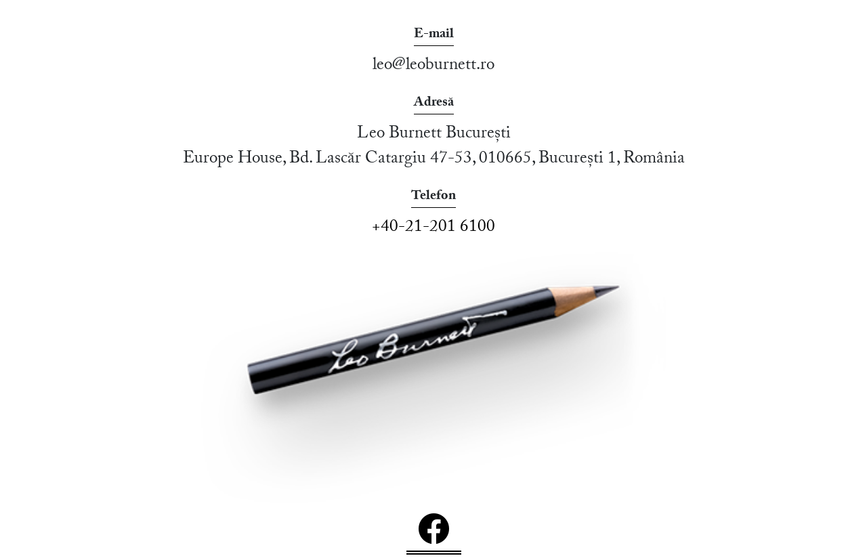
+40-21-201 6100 (433, 228)
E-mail (434, 35)
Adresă (434, 103)
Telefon (433, 197)
